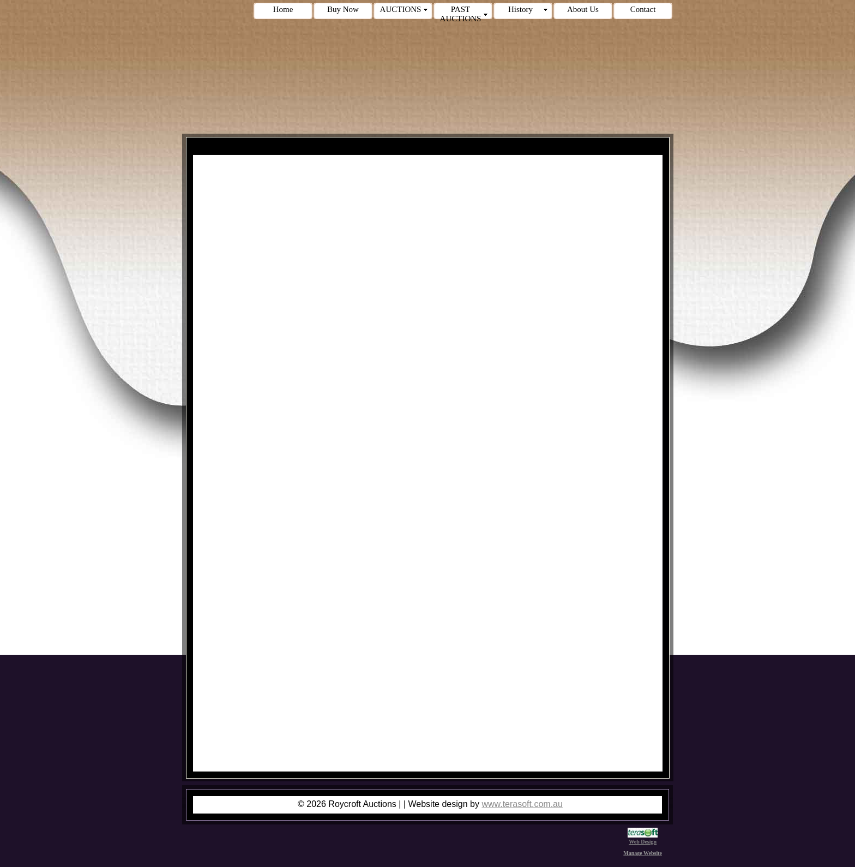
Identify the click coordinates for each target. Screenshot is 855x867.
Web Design (643, 839)
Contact (643, 9)
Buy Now (343, 9)
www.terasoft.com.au (522, 804)
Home (283, 9)
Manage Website (642, 853)
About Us (583, 9)
